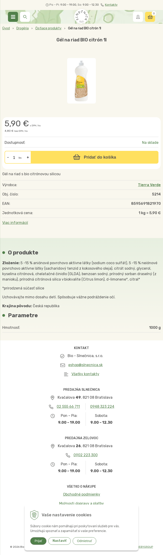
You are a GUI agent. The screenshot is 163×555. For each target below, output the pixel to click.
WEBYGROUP (145, 546)
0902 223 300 (86, 455)
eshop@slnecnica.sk (85, 365)
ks (20, 157)
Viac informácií (15, 222)
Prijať (38, 541)
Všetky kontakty (85, 374)
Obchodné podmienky (81, 494)
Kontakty (109, 5)
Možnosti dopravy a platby (81, 503)
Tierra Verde (149, 185)
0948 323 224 (102, 406)
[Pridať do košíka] (94, 157)
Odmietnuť (84, 541)
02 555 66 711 (68, 406)
